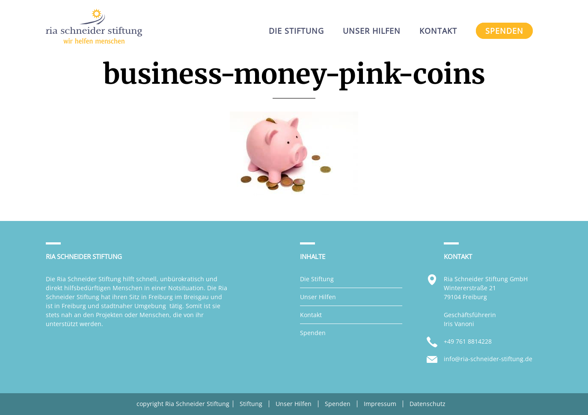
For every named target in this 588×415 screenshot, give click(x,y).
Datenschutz (427, 403)
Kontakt (311, 315)
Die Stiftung (317, 279)
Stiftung (251, 403)
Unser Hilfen (318, 297)
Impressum (380, 403)
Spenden (313, 333)
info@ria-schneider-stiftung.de (488, 359)
